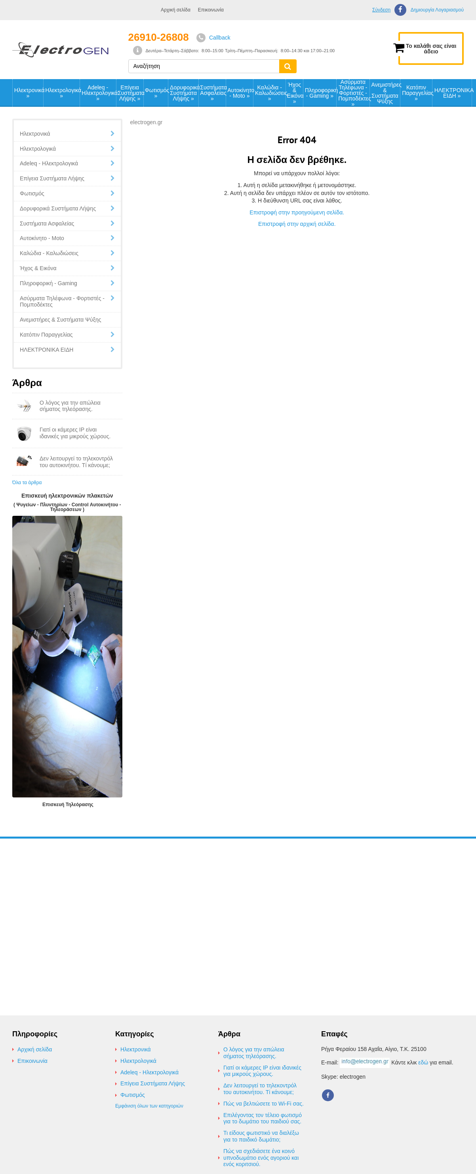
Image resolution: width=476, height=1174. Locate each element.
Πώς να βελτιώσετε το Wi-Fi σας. (263, 1103)
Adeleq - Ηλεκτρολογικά (99, 93)
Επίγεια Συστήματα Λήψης (130, 93)
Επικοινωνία (211, 10)
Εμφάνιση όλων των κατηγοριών (149, 1106)
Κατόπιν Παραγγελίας (417, 93)
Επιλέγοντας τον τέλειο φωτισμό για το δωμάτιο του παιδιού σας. (262, 1118)
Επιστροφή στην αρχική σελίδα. (297, 224)
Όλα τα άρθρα (27, 482)
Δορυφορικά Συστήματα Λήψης (184, 93)
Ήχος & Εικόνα (295, 93)
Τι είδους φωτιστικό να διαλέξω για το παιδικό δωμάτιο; (261, 1136)
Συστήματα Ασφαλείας (212, 93)
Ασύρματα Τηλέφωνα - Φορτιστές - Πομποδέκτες (353, 93)
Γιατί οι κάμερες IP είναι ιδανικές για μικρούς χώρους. (262, 1070)
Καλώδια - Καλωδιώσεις (270, 93)
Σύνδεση (381, 10)
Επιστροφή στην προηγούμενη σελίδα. (296, 212)
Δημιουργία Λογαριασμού (437, 10)
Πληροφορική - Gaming (320, 93)
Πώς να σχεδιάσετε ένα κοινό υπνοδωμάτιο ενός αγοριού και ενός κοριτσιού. (261, 1158)
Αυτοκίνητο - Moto (240, 93)
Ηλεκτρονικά (28, 93)
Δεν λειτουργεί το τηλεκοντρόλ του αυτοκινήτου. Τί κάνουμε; (260, 1088)
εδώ (423, 1062)
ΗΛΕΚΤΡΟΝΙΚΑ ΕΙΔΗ (453, 93)
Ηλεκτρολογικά (62, 93)
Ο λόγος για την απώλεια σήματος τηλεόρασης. (253, 1052)
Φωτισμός (156, 93)
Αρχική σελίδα (175, 10)
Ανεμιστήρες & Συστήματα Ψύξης (385, 93)
